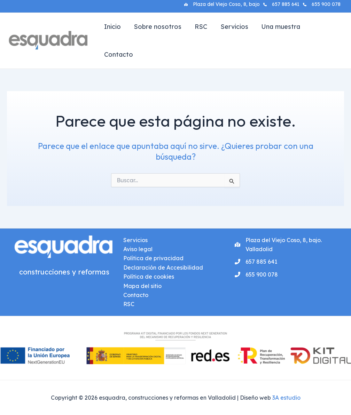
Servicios (232, 27)
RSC (199, 27)
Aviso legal (138, 249)
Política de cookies (148, 276)
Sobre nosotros (157, 27)
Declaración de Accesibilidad (163, 267)
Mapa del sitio (142, 285)
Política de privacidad (153, 258)
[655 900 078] (322, 4)
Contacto (118, 54)
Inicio (112, 27)
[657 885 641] (281, 4)
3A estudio (286, 397)
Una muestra (278, 27)
